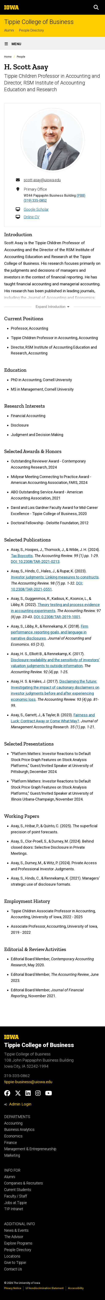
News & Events (16, 1230)
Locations (12, 1256)
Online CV (31, 217)
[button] (96, 7)
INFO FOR (12, 1170)
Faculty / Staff (15, 1196)
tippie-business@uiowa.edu (28, 1081)
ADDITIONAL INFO (19, 1224)
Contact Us (13, 1269)
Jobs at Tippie (15, 1203)
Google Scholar (36, 209)
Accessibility (76, 1288)
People (21, 56)
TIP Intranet (13, 1209)
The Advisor (13, 1237)
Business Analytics (19, 1129)
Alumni (9, 30)
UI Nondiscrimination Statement (45, 1288)
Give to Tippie (15, 1262)
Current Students (17, 1190)
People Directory (31, 30)
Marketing (12, 1155)
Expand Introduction (53, 306)
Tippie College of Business (39, 22)
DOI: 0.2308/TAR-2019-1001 (57, 617)
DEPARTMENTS (17, 1117)
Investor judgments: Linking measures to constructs (55, 577)
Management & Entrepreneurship (30, 1149)
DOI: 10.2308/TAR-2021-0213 (35, 561)
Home (8, 56)
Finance (10, 1143)
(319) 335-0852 (35, 201)
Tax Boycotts (22, 555)
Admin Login (20, 1104)
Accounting (13, 1123)
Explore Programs (18, 1243)
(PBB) (81, 196)
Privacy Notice (12, 1288)
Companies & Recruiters (23, 1183)
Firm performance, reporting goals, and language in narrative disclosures (49, 632)
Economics (13, 1136)
